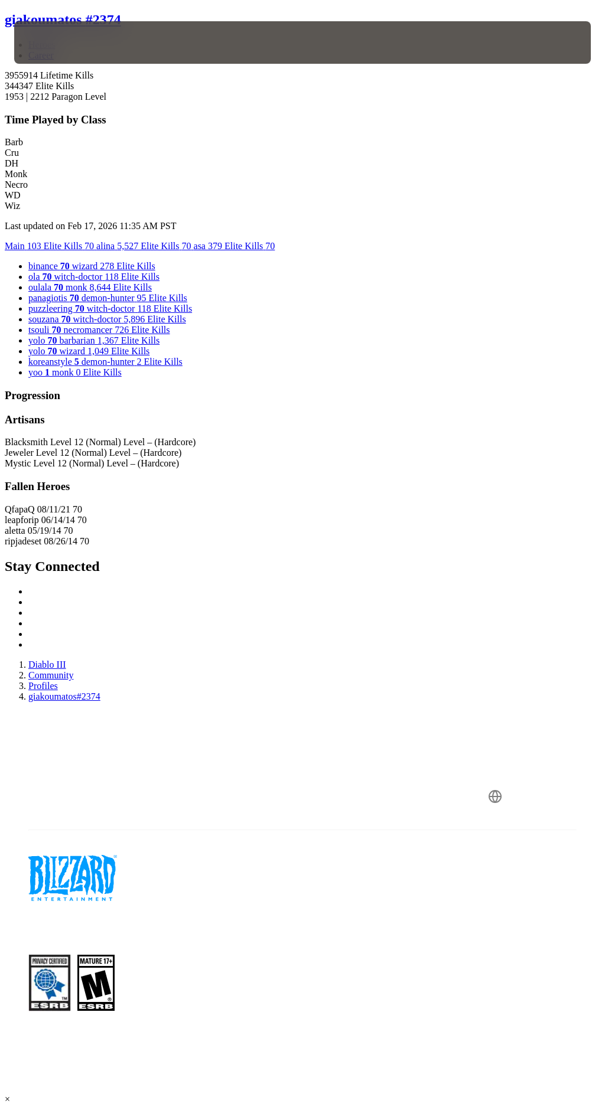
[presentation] (49, 42)
